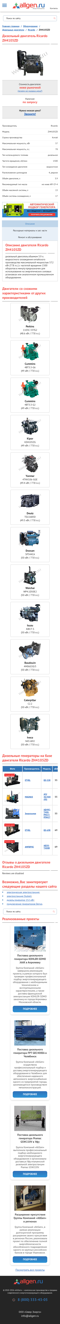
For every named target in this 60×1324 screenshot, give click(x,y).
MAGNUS (29, 797)
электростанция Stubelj (19, 896)
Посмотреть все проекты (30, 1270)
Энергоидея (30, 813)
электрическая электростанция (23, 892)
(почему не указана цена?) (30, 91)
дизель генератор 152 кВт (20, 899)
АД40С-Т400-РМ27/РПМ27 (47, 813)
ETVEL (27, 780)
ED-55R (47, 780)
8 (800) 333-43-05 (33, 1300)
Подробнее (30, 1008)
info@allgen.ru (30, 1316)
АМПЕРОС (29, 847)
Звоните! (30, 114)
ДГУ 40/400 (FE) (47, 797)
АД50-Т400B (47, 846)
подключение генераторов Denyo (24, 903)
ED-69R (47, 830)
